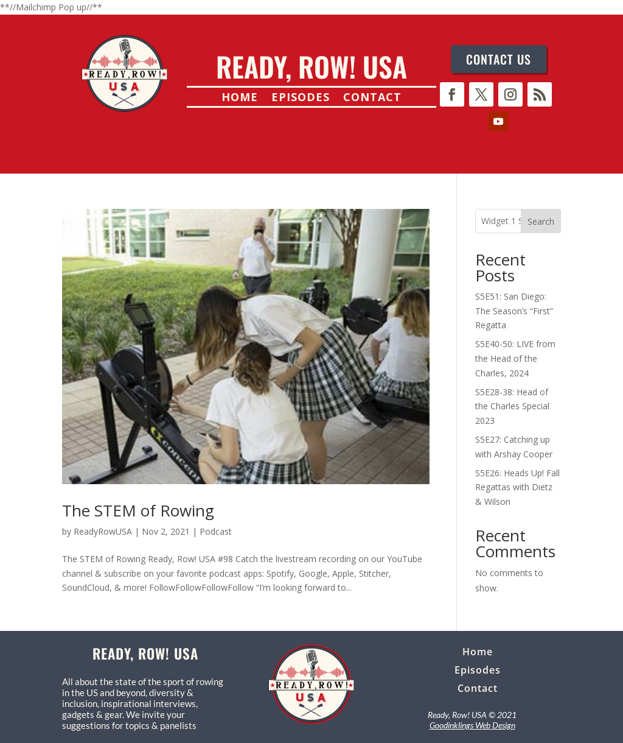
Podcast (216, 531)
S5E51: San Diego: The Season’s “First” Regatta (514, 311)
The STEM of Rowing (138, 510)
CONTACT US (498, 59)
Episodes (300, 98)
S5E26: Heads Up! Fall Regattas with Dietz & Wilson (517, 487)
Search (540, 221)
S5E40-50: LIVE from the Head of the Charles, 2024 (515, 358)
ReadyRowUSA (103, 531)
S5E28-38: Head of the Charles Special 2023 (512, 406)
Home (239, 98)
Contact (372, 98)
